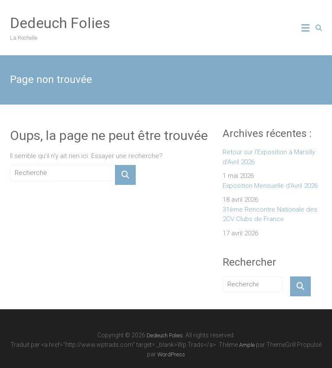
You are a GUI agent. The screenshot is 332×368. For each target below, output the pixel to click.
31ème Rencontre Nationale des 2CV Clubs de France (270, 214)
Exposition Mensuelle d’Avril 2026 (270, 186)
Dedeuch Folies (60, 23)
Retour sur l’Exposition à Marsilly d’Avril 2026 (269, 157)
